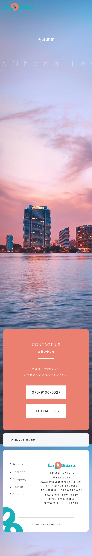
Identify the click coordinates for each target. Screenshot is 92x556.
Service (18, 464)
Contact (18, 494)
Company (19, 479)
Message (19, 472)
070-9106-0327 (66, 486)
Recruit (17, 487)
